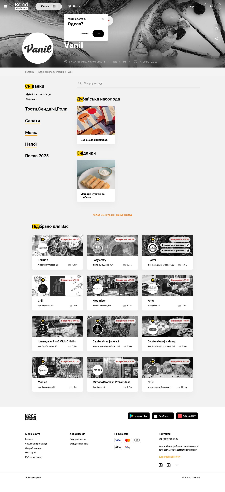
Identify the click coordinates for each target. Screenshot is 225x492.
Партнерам (30, 452)
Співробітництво (33, 448)
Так (98, 33)
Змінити (84, 33)
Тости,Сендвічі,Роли (46, 109)
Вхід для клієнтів (78, 439)
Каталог (48, 6)
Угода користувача (33, 477)
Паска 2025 (37, 155)
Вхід (212, 6)
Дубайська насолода (38, 94)
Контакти (164, 433)
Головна (29, 71)
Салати (32, 120)
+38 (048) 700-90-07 (168, 439)
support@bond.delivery (169, 457)
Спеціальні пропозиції (36, 443)
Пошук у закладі (93, 83)
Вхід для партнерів (79, 443)
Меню (31, 132)
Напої (31, 144)
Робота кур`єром (33, 457)
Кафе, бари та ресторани (51, 71)
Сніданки (31, 99)
